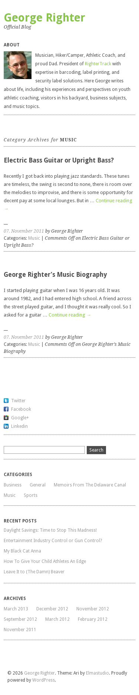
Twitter (18, 400)
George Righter (44, 17)
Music (34, 238)
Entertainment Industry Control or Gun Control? (53, 540)
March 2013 (16, 609)
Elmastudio (97, 673)
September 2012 (20, 619)
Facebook (21, 409)
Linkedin (19, 426)
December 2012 (52, 609)
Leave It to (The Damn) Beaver (34, 571)
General (38, 485)
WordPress (43, 680)
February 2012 (92, 619)
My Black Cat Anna (22, 551)
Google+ (20, 417)
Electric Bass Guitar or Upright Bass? (59, 160)
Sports (30, 495)
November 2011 (20, 629)
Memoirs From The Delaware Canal (90, 485)
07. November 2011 (24, 231)
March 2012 (57, 619)
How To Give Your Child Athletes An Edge (45, 561)
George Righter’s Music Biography (55, 274)
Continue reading (70, 315)
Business (12, 485)
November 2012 (92, 609)
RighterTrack (98, 63)
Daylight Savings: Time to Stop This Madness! (50, 530)
